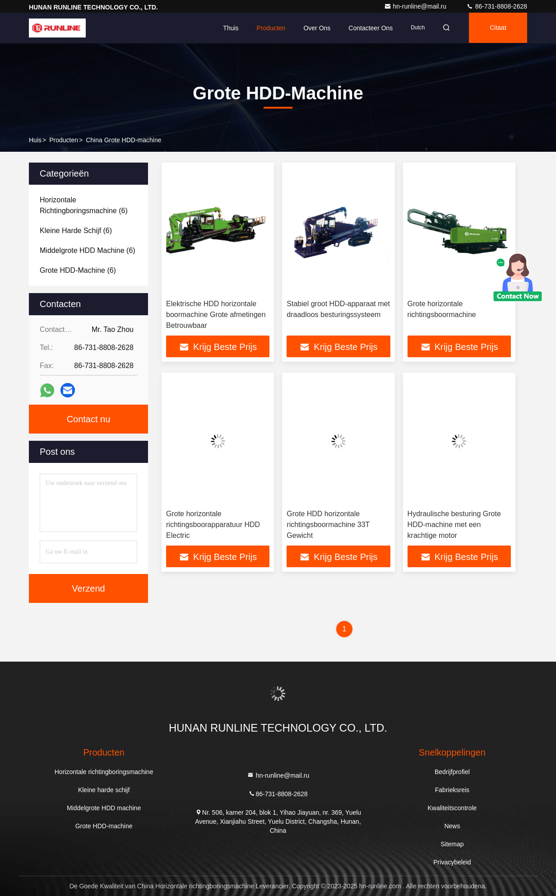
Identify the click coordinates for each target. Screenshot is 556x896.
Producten (268, 28)
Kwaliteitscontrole (452, 808)
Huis (35, 140)
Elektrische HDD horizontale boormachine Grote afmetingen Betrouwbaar (216, 314)
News (452, 826)
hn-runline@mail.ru (416, 6)
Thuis (228, 28)
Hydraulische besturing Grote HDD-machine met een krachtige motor (454, 524)
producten (63, 140)
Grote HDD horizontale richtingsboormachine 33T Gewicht (328, 524)
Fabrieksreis (452, 789)
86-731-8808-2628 (496, 6)
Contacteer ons (368, 28)
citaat (497, 28)
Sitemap (451, 844)
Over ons (314, 28)
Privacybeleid (452, 862)
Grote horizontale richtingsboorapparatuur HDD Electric (213, 524)
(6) (84, 205)
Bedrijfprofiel (452, 771)
